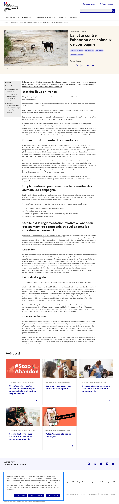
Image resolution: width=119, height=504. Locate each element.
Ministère (61, 17)
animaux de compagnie (76, 55)
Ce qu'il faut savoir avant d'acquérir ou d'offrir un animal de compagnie (21, 436)
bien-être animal (89, 50)
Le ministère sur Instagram (107, 464)
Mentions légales (92, 494)
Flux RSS (83, 494)
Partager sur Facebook (72, 65)
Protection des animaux (76, 50)
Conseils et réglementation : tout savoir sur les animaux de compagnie (96, 388)
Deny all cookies (36, 495)
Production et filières (10, 17)
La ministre (73, 17)
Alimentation (26, 17)
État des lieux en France (13, 86)
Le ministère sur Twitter (89, 464)
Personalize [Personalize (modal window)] (21, 495)
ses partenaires (19, 476)
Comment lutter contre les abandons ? (13, 90)
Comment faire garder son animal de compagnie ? (58, 387)
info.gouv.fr (79, 482)
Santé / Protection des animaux (28, 22)
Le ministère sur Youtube (113, 464)
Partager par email (87, 65)
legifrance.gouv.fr (66, 482)
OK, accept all (53, 495)
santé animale (99, 50)
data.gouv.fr (109, 482)
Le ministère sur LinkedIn (95, 464)
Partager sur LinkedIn (82, 65)
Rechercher (113, 11)
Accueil (6, 22)
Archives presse (104, 494)
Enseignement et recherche (44, 17)
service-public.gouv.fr (94, 482)
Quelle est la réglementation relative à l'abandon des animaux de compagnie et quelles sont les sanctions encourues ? (13, 108)
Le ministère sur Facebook (101, 464)
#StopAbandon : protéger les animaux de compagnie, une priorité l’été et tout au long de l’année (22, 389)
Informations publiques (71, 494)
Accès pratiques (107, 4)
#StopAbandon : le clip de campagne (58, 435)
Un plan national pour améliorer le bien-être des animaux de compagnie (12, 97)
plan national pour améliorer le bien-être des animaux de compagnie (48, 195)
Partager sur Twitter (77, 65)
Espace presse (90, 4)
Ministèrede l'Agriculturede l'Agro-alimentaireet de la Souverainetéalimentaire (11, 7)
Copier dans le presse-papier (93, 65)
